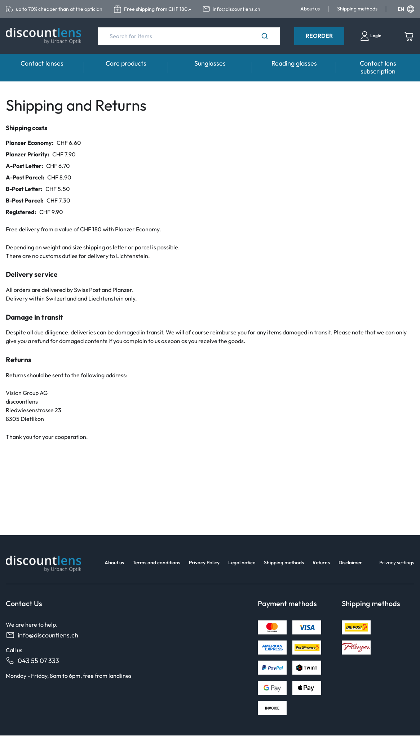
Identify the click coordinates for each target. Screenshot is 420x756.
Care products (126, 63)
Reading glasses (294, 63)
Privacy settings (396, 562)
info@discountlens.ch (42, 635)
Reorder (319, 35)
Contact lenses (42, 63)
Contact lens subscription (378, 67)
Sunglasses (210, 63)
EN (406, 9)
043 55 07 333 (32, 660)
